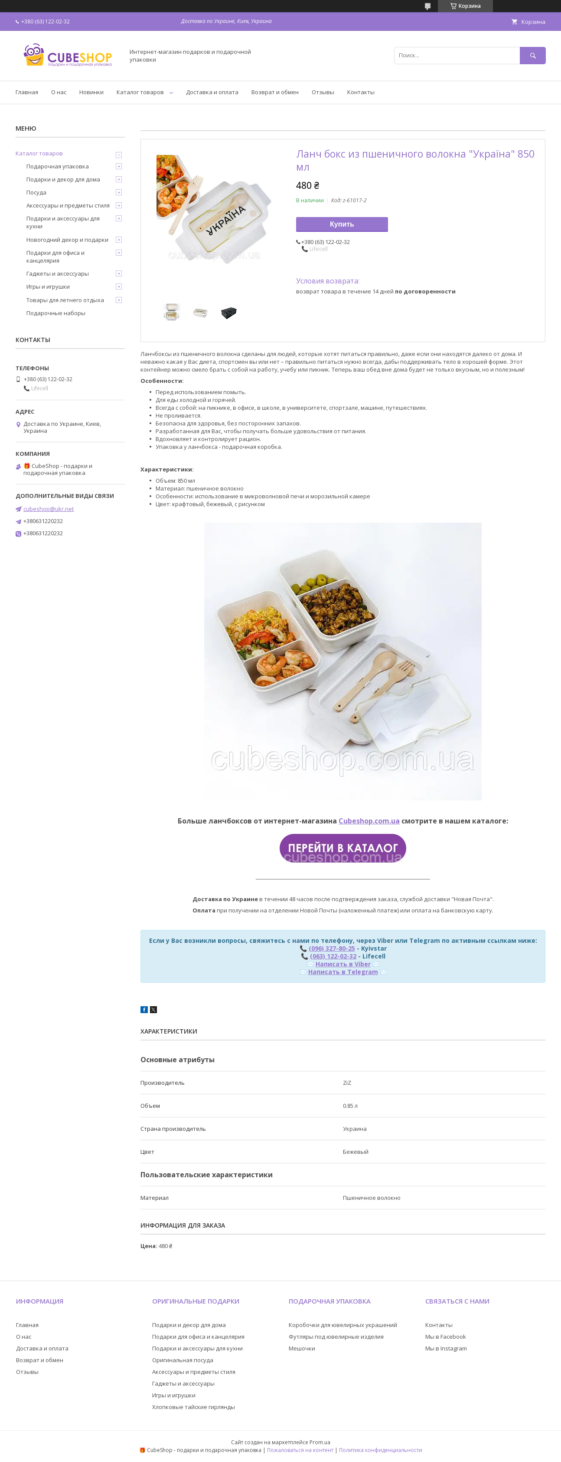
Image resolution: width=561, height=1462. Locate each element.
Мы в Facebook (445, 1336)
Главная (27, 92)
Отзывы (323, 92)
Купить (342, 224)
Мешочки (302, 1348)
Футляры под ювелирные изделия (336, 1336)
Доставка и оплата (212, 92)
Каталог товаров (140, 92)
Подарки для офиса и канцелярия (55, 256)
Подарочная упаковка (57, 166)
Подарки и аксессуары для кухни (63, 222)
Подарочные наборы (55, 313)
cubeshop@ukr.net (48, 508)
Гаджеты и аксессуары (57, 273)
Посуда (36, 192)
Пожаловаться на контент (300, 1450)
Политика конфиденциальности (380, 1450)
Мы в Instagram (446, 1348)
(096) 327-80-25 (332, 948)
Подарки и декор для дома (63, 179)
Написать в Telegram (343, 972)
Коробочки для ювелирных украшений (343, 1325)
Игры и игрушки (48, 286)
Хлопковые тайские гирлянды (193, 1407)
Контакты (361, 92)
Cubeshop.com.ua (369, 821)
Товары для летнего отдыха (65, 300)
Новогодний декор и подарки (67, 240)
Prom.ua (320, 1442)
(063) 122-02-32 (333, 956)
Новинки (91, 92)
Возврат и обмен (275, 92)
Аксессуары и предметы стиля (68, 205)
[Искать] (533, 55)
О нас (58, 92)
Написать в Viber (343, 964)
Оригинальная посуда (182, 1360)
